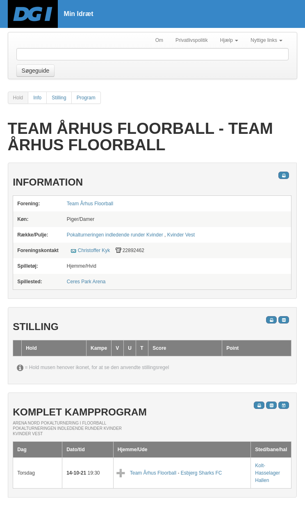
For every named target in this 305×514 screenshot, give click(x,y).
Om (159, 40)
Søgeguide (36, 70)
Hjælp (229, 40)
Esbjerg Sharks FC (201, 473)
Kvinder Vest (181, 235)
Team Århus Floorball (90, 204)
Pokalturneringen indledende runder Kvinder (115, 235)
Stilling (59, 98)
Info (37, 98)
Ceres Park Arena (86, 282)
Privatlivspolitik (191, 40)
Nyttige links (266, 40)
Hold (18, 98)
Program (86, 98)
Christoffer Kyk (94, 250)
